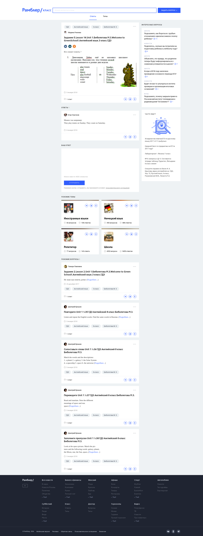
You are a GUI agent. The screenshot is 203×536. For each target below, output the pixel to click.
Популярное (139, 508)
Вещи (44, 514)
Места (44, 518)
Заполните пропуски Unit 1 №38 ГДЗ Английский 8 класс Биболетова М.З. (94, 440)
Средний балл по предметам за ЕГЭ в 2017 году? (160, 147)
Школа (108, 247)
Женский (92, 480)
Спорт (137, 480)
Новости (160, 484)
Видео (137, 504)
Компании (69, 487)
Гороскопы (116, 504)
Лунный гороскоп (118, 518)
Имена (114, 511)
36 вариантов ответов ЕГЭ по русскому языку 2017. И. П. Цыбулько (160, 140)
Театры (114, 491)
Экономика (69, 484)
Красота (91, 487)
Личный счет (70, 494)
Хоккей (137, 487)
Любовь (91, 491)
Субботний (47, 504)
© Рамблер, (26, 531)
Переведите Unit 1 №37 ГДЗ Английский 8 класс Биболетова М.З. (99, 395)
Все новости (47, 480)
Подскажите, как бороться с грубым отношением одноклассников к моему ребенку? (160, 36)
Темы (67, 511)
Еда (89, 494)
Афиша (114, 480)
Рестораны (115, 494)
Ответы (68, 508)
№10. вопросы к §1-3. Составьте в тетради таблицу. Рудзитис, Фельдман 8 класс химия (160, 161)
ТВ (135, 511)
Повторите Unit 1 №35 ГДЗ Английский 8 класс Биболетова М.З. (98, 312)
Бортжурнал (162, 491)
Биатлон (137, 494)
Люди (44, 511)
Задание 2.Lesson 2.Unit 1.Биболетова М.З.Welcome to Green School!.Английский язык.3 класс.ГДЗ (97, 273)
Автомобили (163, 480)
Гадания (114, 514)
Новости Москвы (48, 487)
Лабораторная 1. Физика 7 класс (158, 154)
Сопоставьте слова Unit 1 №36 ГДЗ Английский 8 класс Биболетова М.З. (93, 351)
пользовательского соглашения (117, 188)
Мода (90, 484)
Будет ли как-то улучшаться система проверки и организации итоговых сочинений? (159, 86)
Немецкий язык (113, 218)
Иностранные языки (76, 218)
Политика (46, 491)
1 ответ (68, 99)
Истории (45, 508)
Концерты (115, 487)
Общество (46, 494)
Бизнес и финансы (73, 480)
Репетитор (70, 247)
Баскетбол (138, 491)
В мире (45, 484)
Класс (67, 504)
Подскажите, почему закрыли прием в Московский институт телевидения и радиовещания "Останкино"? (160, 99)
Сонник (114, 508)
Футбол (137, 484)
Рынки (67, 491)
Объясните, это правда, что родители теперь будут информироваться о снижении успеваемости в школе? (160, 61)
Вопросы (92, 508)
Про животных (140, 518)
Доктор (91, 504)
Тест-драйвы (162, 487)
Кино (113, 484)
